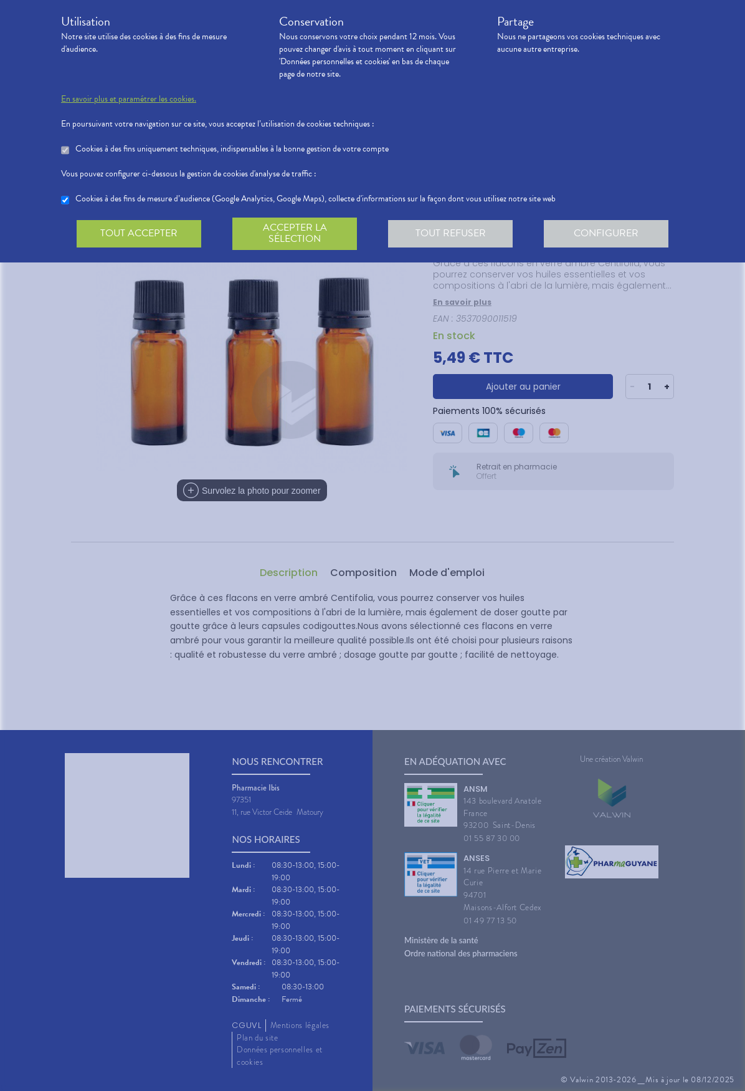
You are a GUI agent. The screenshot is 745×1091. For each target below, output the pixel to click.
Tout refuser (450, 233)
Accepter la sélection (295, 233)
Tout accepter (139, 233)
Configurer (606, 233)
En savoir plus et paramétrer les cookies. (128, 99)
